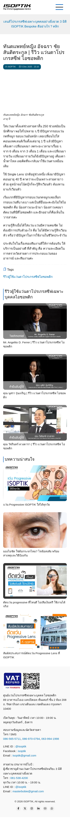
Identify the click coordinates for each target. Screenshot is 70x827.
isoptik (22, 751)
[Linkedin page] (38, 808)
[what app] (37, 822)
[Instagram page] (32, 808)
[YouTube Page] (45, 808)
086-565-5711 (12, 738)
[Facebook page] (18, 808)
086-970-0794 (31, 738)
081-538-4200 (19, 777)
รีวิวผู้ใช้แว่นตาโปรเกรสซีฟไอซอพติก (28, 277)
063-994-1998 (50, 738)
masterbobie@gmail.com (28, 791)
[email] (50, 822)
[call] (9, 822)
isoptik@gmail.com (24, 755)
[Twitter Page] (25, 808)
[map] (64, 822)
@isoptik (20, 746)
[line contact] (23, 822)
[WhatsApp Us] (52, 808)
